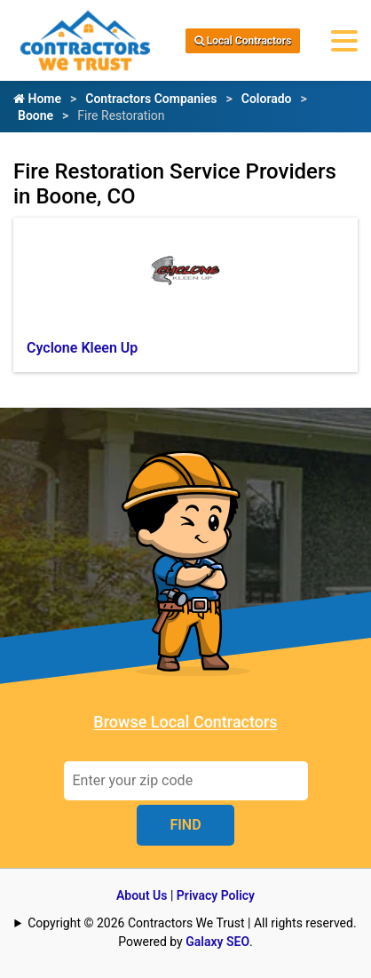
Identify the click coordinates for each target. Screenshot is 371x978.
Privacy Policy (216, 895)
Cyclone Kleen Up (82, 347)
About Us (142, 895)
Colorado (266, 98)
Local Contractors (243, 41)
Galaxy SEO (217, 941)
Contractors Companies (151, 98)
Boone (35, 115)
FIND (185, 824)
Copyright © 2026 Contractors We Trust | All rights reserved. (192, 923)
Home (37, 98)
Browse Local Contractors (185, 721)
